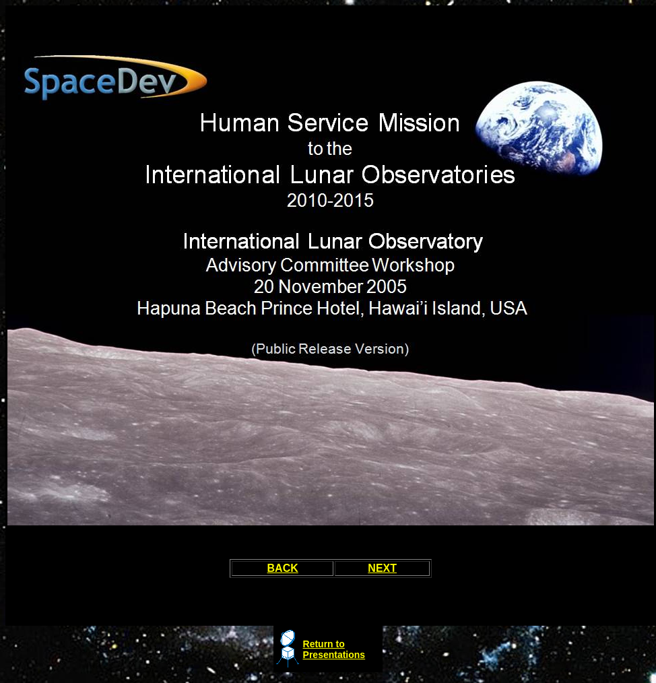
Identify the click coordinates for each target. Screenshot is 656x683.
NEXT (382, 568)
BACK (282, 568)
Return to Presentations (334, 649)
